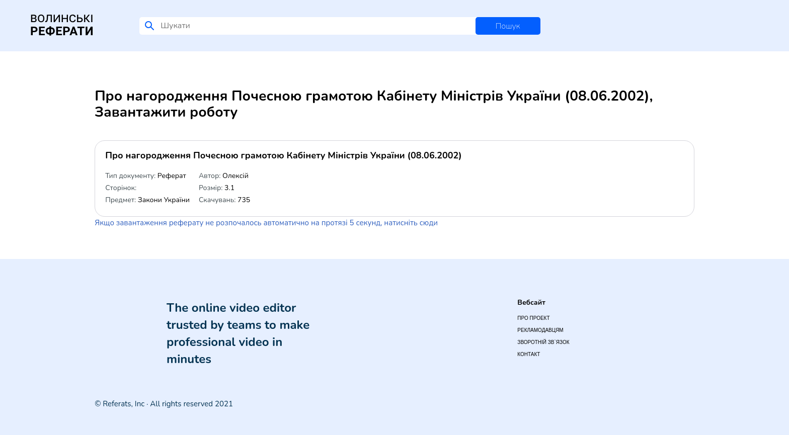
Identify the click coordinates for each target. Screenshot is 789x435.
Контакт (528, 354)
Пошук (508, 26)
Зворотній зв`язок (543, 342)
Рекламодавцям (540, 330)
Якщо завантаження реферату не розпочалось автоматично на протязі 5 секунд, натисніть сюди (266, 223)
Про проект (533, 318)
